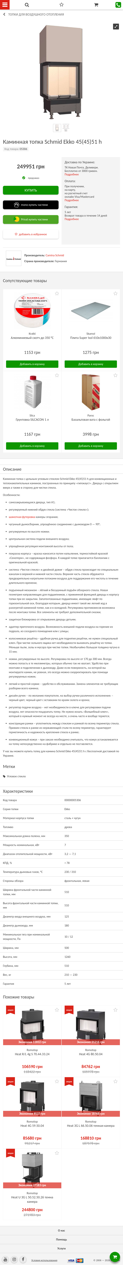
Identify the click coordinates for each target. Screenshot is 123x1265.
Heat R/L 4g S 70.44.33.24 (32, 1054)
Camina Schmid (55, 255)
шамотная (15, 517)
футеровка (28, 517)
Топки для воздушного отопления (36, 14)
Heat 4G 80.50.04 (90, 1054)
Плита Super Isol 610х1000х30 (90, 338)
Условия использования (44, 1260)
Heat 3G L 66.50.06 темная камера (90, 1126)
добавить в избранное (33, 234)
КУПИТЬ (30, 190)
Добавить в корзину (32, 364)
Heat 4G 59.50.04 (32, 1126)
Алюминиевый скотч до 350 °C (32, 338)
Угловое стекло (16, 776)
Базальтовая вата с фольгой (90, 420)
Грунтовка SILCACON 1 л (32, 420)
